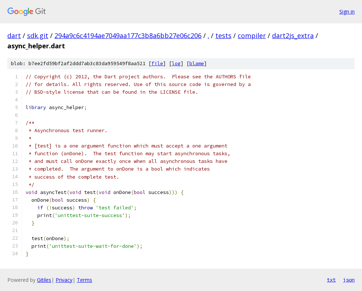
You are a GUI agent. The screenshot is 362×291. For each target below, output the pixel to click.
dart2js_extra (293, 35)
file (157, 63)
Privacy (64, 279)
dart (14, 35)
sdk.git (37, 35)
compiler (252, 35)
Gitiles (44, 279)
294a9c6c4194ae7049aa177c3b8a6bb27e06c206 (127, 35)
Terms (84, 279)
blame (196, 63)
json (349, 279)
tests (223, 35)
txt (331, 279)
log (176, 63)
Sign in (347, 11)
